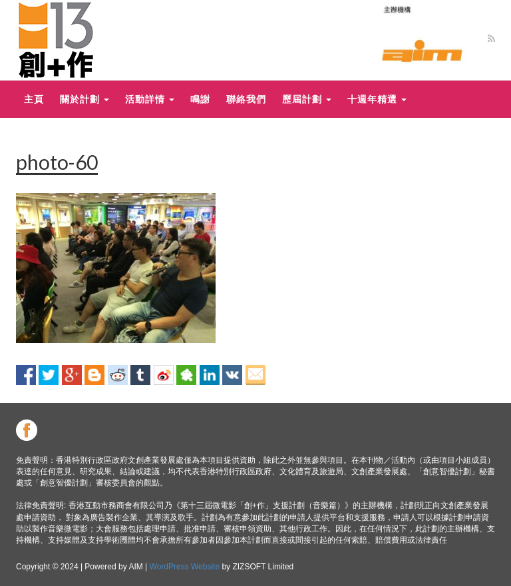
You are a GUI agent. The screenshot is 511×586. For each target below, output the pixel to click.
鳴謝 (200, 99)
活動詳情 (149, 99)
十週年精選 (377, 99)
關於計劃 (84, 99)
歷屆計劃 (306, 99)
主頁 (34, 99)
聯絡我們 (246, 99)
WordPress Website (185, 566)
